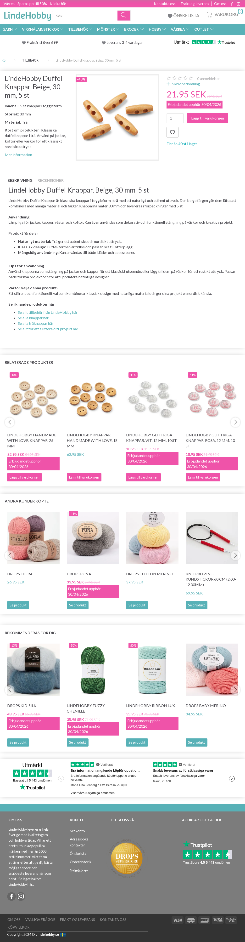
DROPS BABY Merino (206, 705)
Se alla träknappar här (35, 323)
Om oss (220, 3)
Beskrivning (20, 180)
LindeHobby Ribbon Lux (150, 705)
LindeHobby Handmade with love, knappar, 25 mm (31, 440)
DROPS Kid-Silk (21, 705)
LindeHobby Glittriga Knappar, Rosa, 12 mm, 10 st (210, 440)
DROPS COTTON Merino (149, 573)
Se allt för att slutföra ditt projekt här (48, 328)
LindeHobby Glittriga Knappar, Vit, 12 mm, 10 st (151, 438)
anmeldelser (208, 78)
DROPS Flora (20, 573)
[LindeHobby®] (27, 14)
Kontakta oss (165, 3)
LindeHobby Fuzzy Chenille (86, 708)
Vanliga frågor (40, 920)
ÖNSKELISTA (183, 15)
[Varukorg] (224, 14)
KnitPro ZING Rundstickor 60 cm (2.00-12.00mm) (211, 579)
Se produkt (18, 605)
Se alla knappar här (33, 317)
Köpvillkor (18, 927)
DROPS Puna (79, 573)
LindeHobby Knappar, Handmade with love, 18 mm (92, 440)
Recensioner (51, 180)
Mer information (18, 154)
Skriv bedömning (186, 83)
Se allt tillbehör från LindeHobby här (48, 312)
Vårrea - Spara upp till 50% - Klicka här (35, 3)
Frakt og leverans (195, 3)
